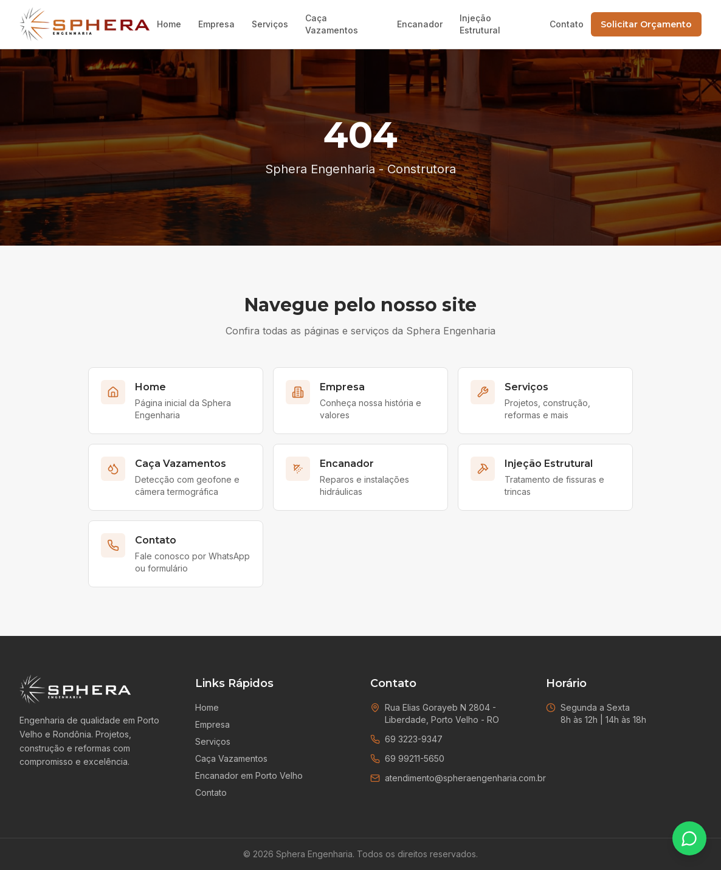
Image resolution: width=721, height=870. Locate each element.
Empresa (216, 24)
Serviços (270, 24)
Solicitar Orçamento (646, 24)
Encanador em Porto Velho (249, 775)
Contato (567, 24)
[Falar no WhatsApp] (689, 838)
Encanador (420, 24)
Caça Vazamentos (331, 24)
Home (169, 24)
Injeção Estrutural (480, 24)
